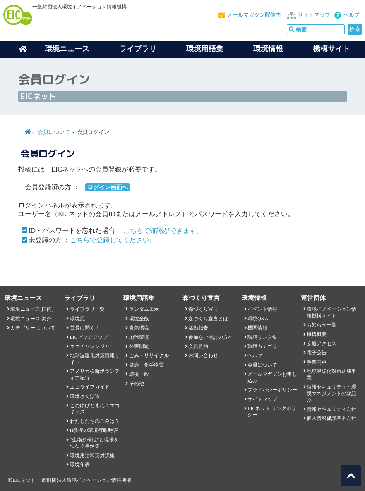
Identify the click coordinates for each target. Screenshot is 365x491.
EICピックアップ (89, 337)
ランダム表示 (144, 309)
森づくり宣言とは (208, 319)
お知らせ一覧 (321, 325)
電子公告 (317, 352)
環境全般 (139, 319)
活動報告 (198, 328)
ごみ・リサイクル (149, 355)
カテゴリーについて (32, 328)
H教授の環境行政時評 (94, 430)
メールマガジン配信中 (254, 15)
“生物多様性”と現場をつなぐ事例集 (94, 443)
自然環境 (139, 328)
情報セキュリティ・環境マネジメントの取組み (331, 393)
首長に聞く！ (85, 328)
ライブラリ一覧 (87, 309)
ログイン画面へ (107, 187)
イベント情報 (262, 309)
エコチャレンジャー (92, 346)
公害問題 (139, 346)
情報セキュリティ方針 (331, 409)
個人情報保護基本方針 (331, 418)
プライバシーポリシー (272, 390)
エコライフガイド (90, 387)
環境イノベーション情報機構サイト (331, 312)
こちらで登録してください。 (113, 239)
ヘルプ (351, 15)
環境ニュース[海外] (31, 319)
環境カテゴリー (264, 346)
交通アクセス (321, 343)
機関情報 (257, 328)
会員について (54, 132)
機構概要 (317, 334)
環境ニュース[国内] (31, 309)
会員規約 (198, 346)
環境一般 (139, 374)
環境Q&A (257, 319)
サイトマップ (314, 15)
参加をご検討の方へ (210, 337)
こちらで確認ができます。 (163, 230)
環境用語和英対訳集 (92, 455)
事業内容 (317, 362)
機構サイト (331, 49)
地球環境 (139, 337)
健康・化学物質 (146, 365)
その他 (136, 383)
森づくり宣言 (203, 309)
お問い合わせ (203, 355)
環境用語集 (204, 49)
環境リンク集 (262, 337)
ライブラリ (137, 49)
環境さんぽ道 (85, 396)
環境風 (77, 319)
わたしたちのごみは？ (95, 421)
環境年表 (80, 464)
